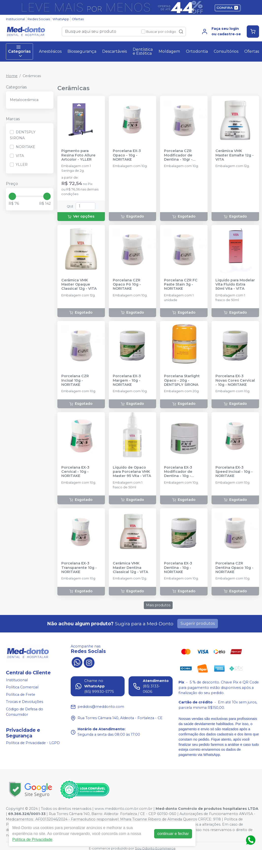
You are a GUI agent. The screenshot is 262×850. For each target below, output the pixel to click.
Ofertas (78, 19)
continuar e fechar (173, 834)
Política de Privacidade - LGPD (33, 743)
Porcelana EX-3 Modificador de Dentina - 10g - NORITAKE (178, 471)
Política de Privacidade (32, 839)
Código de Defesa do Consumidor (24, 712)
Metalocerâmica (24, 100)
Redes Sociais (39, 19)
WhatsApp (60, 19)
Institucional (15, 19)
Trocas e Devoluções (24, 702)
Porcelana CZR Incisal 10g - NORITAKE (75, 380)
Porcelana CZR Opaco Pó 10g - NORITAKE (127, 284)
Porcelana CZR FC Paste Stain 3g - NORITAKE (180, 284)
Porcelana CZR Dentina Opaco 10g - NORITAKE (234, 567)
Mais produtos (158, 605)
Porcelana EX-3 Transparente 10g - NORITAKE (79, 567)
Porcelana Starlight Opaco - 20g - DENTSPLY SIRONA (182, 380)
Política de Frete (20, 694)
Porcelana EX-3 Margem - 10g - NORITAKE (127, 380)
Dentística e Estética (143, 51)
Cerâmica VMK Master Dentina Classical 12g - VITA (130, 567)
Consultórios (226, 51)
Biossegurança (81, 51)
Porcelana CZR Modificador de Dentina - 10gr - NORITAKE (178, 155)
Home (11, 76)
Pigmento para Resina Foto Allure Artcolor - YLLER (78, 155)
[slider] (12, 196)
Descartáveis (114, 51)
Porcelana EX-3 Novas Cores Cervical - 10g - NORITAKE (235, 380)
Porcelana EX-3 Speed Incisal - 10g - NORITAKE (234, 471)
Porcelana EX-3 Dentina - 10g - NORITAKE (178, 567)
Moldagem (169, 51)
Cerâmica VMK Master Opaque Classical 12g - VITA (79, 284)
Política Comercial (22, 687)
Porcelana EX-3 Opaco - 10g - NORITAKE (127, 155)
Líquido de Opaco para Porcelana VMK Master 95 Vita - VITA (132, 471)
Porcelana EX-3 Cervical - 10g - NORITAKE (75, 471)
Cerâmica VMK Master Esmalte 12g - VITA (234, 155)
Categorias (19, 51)
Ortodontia (197, 51)
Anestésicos (50, 51)
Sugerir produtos (197, 623)
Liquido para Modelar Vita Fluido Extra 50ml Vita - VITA (235, 284)
